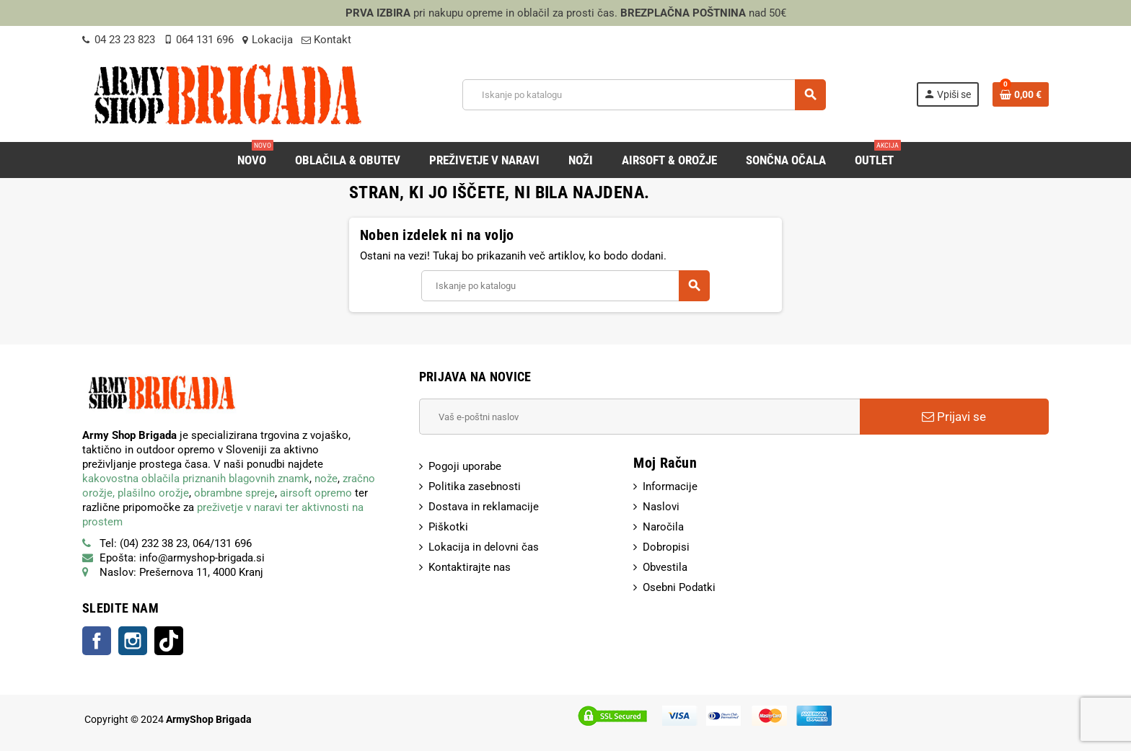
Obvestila (665, 567)
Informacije (670, 486)
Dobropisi (666, 547)
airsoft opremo (316, 492)
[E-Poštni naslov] (639, 417)
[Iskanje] (643, 94)
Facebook (96, 640)
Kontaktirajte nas (469, 567)
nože (326, 478)
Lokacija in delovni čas (483, 547)
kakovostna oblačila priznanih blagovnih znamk (195, 478)
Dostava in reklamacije (483, 506)
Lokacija (267, 39)
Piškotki (448, 526)
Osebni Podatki (679, 587)
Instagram (132, 640)
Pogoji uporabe (464, 466)
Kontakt (326, 39)
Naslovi (661, 506)
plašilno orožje (153, 492)
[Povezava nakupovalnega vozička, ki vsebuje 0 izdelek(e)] (1021, 94)
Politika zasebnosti (474, 486)
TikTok (168, 640)
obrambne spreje (234, 492)
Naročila (663, 526)
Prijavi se (954, 416)
